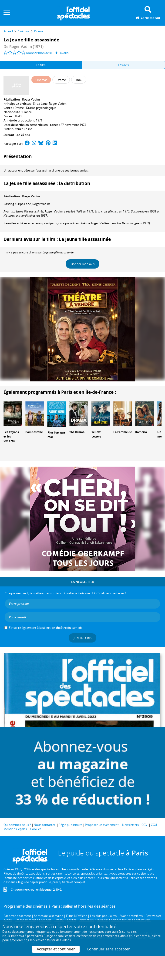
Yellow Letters (96, 434)
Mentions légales (15, 829)
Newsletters (130, 825)
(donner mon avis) (39, 53)
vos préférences (108, 936)
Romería (141, 432)
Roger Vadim (31, 99)
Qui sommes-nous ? (17, 825)
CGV (144, 825)
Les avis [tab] (123, 65)
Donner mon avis (82, 264)
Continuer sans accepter (108, 949)
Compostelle (34, 432)
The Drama (76, 432)
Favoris (61, 53)
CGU (154, 825)
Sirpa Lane (40, 103)
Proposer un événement (102, 825)
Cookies (35, 829)
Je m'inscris (82, 638)
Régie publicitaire (70, 825)
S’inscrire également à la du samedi (45, 628)
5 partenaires (34, 936)
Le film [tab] (41, 65)
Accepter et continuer (56, 949)
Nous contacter (44, 825)
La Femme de (122, 432)
